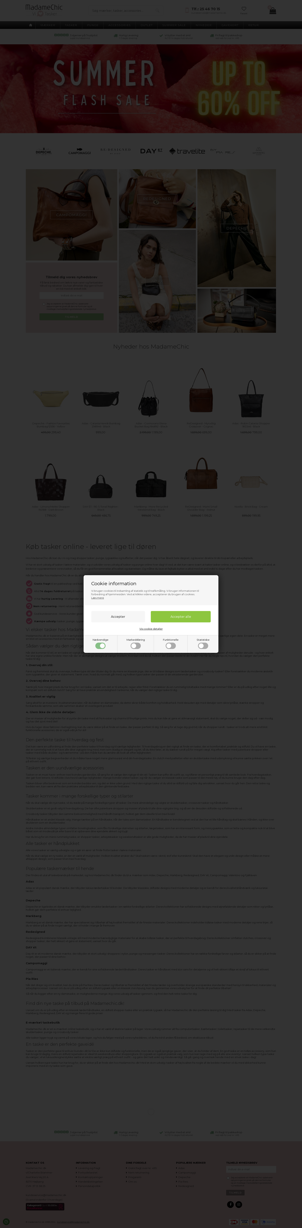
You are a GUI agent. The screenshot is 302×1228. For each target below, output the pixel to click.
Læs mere (97, 597)
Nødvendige (100, 643)
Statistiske (203, 643)
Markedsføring (136, 643)
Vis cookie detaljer (151, 628)
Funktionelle (171, 643)
